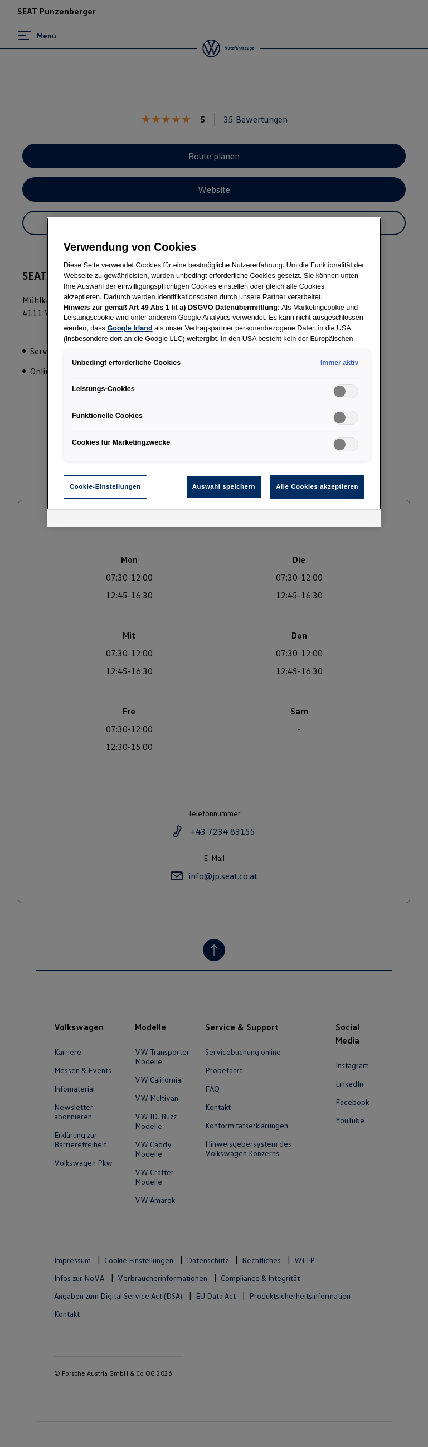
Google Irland (129, 328)
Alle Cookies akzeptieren (317, 486)
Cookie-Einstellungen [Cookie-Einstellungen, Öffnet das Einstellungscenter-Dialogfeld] (105, 486)
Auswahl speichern (223, 486)
